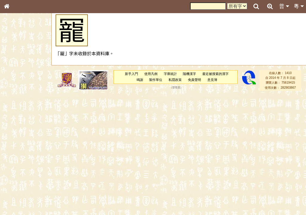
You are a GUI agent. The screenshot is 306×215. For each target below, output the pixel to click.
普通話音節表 (18, 166)
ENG (26, 65)
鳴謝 (140, 80)
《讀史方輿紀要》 (21, 193)
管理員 (176, 87)
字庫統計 (170, 74)
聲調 (28, 160)
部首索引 (14, 80)
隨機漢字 (189, 74)
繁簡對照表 (16, 204)
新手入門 (131, 74)
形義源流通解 (18, 103)
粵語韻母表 (16, 130)
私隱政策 (175, 80)
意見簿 (212, 80)
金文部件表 (16, 97)
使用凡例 (150, 74)
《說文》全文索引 (21, 187)
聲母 (12, 160)
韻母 (20, 160)
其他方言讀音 (18, 171)
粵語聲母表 (16, 124)
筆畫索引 (14, 86)
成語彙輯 (14, 199)
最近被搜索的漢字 (215, 74)
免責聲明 (194, 80)
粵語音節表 (16, 119)
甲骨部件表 (16, 91)
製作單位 (155, 80)
